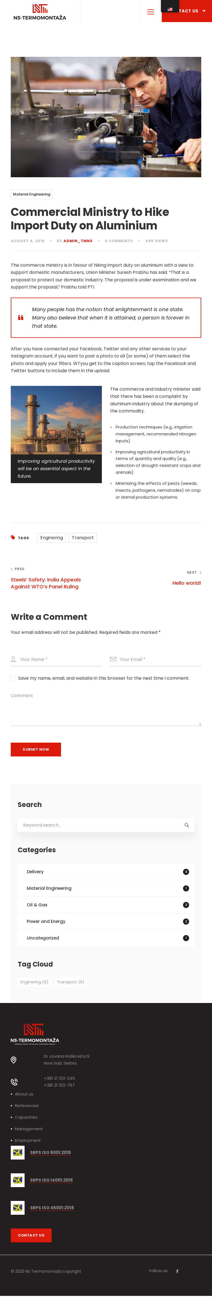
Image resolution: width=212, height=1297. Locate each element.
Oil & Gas (108, 905)
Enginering (51, 537)
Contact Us (186, 11)
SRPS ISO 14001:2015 (51, 1181)
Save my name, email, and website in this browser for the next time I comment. (103, 678)
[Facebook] (177, 1272)
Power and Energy (108, 922)
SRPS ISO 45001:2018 (52, 1209)
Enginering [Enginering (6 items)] (34, 983)
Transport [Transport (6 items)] (70, 983)
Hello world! (157, 578)
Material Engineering (31, 194)
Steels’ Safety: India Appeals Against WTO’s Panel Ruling (54, 578)
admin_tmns (78, 240)
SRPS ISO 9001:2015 (50, 1153)
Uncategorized (108, 939)
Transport (83, 537)
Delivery (108, 872)
